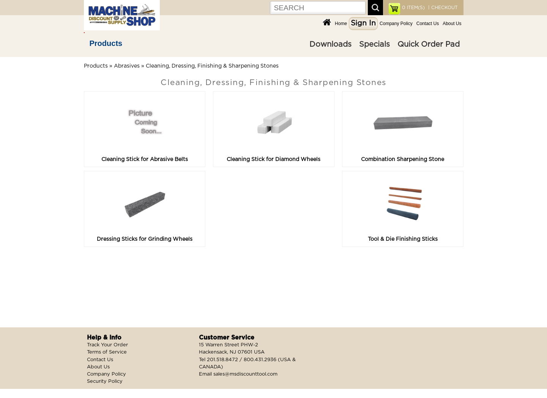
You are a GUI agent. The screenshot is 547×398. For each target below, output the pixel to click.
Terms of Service (107, 352)
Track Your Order (107, 345)
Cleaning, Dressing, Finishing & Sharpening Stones (212, 66)
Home (341, 23)
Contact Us (427, 23)
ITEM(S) (413, 7)
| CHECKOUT (442, 7)
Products (106, 43)
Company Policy (396, 23)
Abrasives (127, 66)
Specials (374, 44)
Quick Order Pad (428, 44)
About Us (452, 23)
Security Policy (105, 381)
